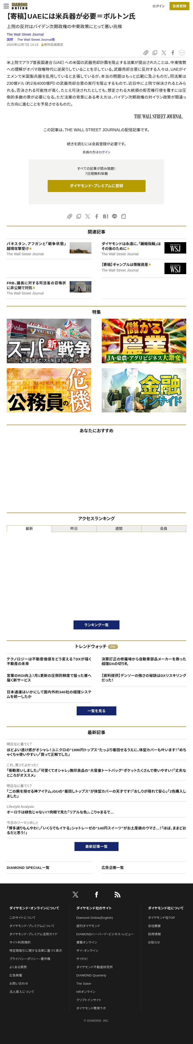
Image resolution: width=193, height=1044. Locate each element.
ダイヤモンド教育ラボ (91, 1008)
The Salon (83, 983)
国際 (10, 39)
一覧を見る (97, 711)
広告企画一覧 (113, 868)
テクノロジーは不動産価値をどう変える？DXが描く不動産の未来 (49, 661)
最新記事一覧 (96, 846)
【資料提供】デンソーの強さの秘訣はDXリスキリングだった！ (144, 677)
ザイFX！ (82, 959)
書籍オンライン (86, 942)
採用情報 (154, 934)
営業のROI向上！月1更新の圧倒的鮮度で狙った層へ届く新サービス (49, 677)
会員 (164, 528)
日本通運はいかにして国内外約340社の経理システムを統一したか (49, 694)
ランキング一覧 (96, 625)
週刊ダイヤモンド (88, 926)
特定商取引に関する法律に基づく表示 (35, 950)
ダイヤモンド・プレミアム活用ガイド (33, 934)
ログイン (159, 6)
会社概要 (154, 926)
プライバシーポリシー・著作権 (30, 959)
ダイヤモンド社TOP (161, 918)
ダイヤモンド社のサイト (94, 908)
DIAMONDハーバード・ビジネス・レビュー (105, 934)
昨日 (74, 528)
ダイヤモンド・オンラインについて (34, 908)
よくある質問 (18, 967)
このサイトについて (22, 918)
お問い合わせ (18, 983)
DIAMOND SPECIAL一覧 (28, 868)
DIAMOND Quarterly (91, 975)
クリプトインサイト (89, 1000)
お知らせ (154, 942)
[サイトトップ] (18, 6)
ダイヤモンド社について (166, 908)
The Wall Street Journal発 (36, 39)
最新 (29, 528)
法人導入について (21, 992)
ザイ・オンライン (87, 950)
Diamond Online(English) (94, 918)
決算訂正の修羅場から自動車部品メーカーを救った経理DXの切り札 (144, 661)
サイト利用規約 (20, 942)
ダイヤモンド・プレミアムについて (32, 926)
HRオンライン (86, 992)
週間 (119, 528)
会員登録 (179, 6)
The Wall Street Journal (25, 34)
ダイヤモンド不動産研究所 (94, 967)
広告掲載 (15, 975)
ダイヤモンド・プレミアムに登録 (96, 186)
